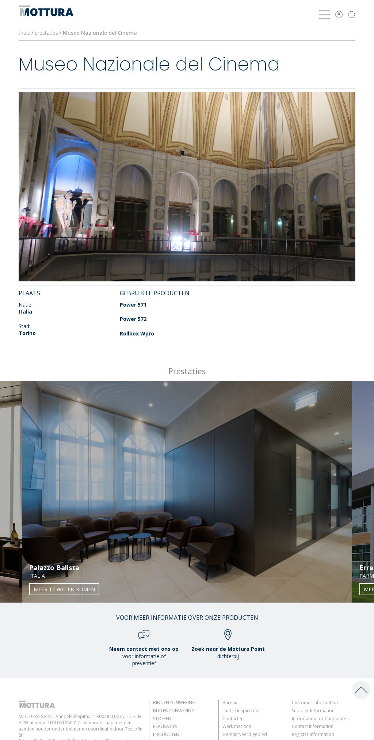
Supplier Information (313, 710)
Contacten (233, 719)
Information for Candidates (320, 719)
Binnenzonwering (174, 702)
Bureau (229, 702)
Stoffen (162, 719)
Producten (166, 734)
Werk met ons (236, 726)
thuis (24, 32)
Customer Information (315, 702)
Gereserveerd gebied (244, 734)
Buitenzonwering (174, 710)
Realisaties (165, 726)
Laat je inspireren (240, 710)
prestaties (46, 32)
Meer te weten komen (64, 589)
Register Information (313, 734)
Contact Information (312, 726)
